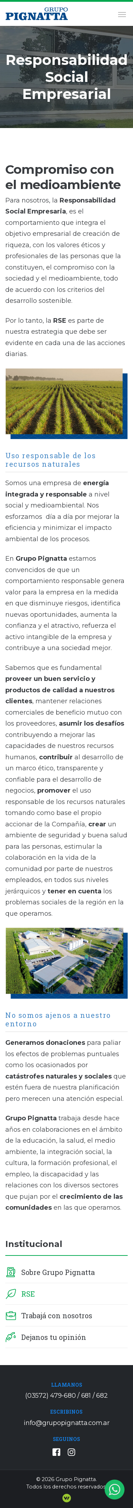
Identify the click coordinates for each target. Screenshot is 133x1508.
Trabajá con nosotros (56, 1315)
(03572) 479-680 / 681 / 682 (66, 1395)
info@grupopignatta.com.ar (67, 1423)
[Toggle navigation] (120, 13)
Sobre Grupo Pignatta (58, 1272)
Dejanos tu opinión (53, 1337)
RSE (28, 1293)
